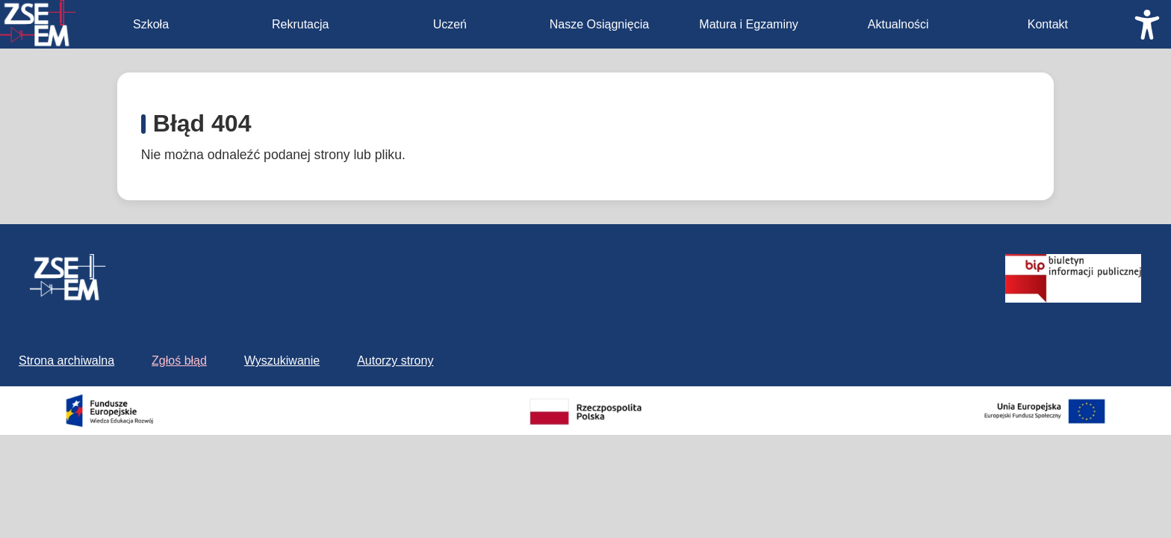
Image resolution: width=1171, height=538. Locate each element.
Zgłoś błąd (179, 360)
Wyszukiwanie (282, 360)
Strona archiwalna (66, 360)
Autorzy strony (395, 360)
